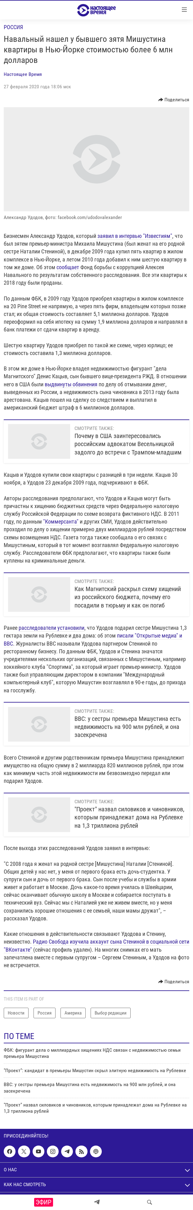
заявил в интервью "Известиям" (134, 236)
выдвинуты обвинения (71, 384)
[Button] (174, 99)
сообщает (68, 267)
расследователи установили (51, 628)
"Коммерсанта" (61, 521)
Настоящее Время (23, 74)
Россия (13, 27)
